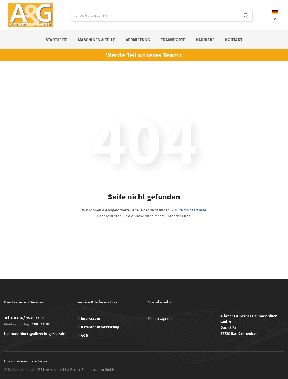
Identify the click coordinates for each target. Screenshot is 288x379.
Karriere (205, 39)
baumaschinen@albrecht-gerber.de (34, 333)
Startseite (56, 39)
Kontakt (233, 39)
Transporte (173, 39)
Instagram (163, 318)
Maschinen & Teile (96, 39)
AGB (84, 335)
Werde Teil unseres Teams (144, 55)
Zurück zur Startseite (188, 210)
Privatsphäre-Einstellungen (26, 361)
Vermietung (138, 39)
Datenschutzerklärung (100, 326)
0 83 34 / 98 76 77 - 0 (27, 317)
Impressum (90, 318)
